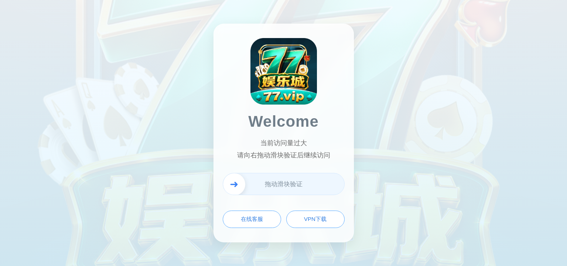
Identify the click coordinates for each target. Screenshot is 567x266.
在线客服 (252, 219)
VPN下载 (315, 219)
